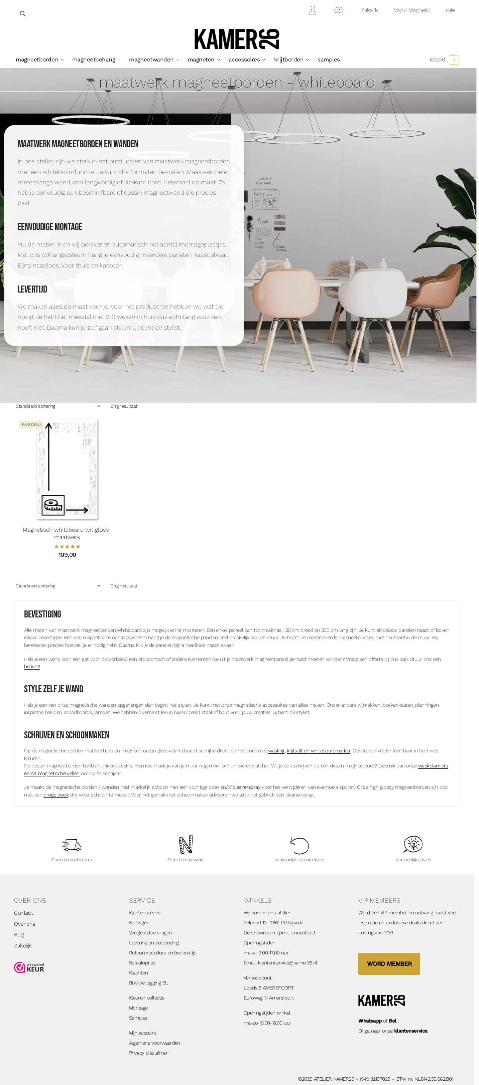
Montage (138, 1008)
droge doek (55, 795)
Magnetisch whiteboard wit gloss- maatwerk (67, 533)
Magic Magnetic (411, 10)
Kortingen (139, 923)
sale (450, 10)
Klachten (138, 973)
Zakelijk (369, 10)
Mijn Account (313, 11)
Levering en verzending (154, 943)
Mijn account (142, 1033)
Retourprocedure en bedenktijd (163, 953)
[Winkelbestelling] (58, 406)
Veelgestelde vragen (150, 933)
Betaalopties (142, 963)
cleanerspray (245, 787)
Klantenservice (144, 913)
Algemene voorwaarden (154, 1043)
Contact (339, 11)
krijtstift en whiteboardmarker (318, 751)
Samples (138, 1018)
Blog (19, 934)
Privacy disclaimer (148, 1053)
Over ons (24, 924)
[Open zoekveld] (23, 13)
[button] (444, 59)
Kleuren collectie (146, 998)
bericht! (32, 667)
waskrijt (276, 751)
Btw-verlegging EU (148, 983)
